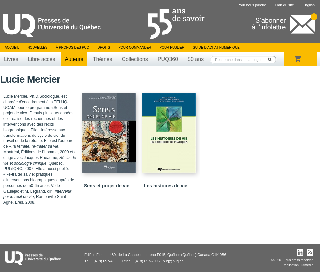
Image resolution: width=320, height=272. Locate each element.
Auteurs (74, 59)
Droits (103, 47)
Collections (135, 59)
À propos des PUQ (72, 47)
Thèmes (102, 59)
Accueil (12, 47)
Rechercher (272, 59)
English (309, 5)
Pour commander (134, 47)
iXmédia (307, 265)
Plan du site (284, 5)
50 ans (196, 59)
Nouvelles (37, 47)
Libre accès (41, 59)
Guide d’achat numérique (216, 47)
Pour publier (172, 47)
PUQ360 (168, 59)
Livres (11, 59)
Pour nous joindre (251, 5)
